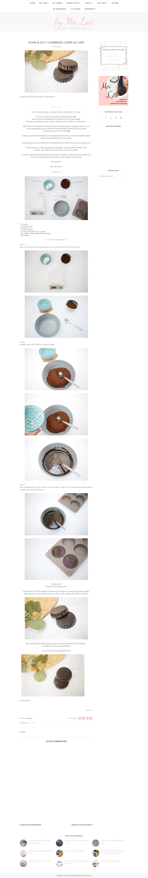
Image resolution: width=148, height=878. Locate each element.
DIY (29, 723)
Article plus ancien (81, 825)
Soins (34, 723)
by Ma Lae (74, 20)
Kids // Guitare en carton (110, 861)
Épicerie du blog (87, 875)
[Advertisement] (56, 807)
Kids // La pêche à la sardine (75, 851)
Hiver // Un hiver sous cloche (39, 861)
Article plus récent (31, 825)
